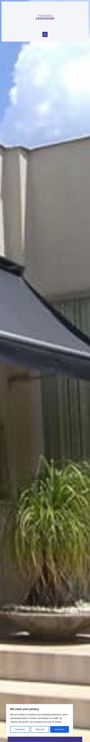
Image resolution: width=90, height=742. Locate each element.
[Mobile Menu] (45, 34)
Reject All (39, 729)
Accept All (59, 729)
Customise (20, 729)
